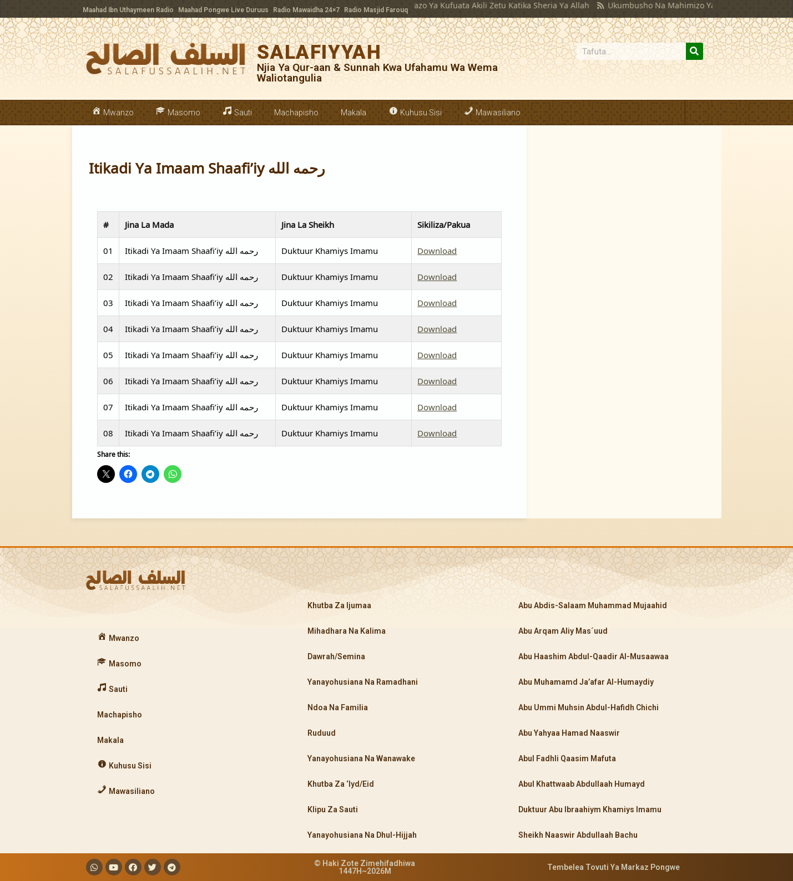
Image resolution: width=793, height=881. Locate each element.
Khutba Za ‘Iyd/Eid (340, 784)
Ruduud (321, 733)
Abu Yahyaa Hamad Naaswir (569, 733)
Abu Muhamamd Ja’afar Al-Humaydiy (586, 682)
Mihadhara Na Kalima (346, 631)
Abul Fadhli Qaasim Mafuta (567, 758)
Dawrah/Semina (336, 656)
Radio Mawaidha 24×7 (306, 10)
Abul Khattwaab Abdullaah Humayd (581, 784)
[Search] (694, 51)
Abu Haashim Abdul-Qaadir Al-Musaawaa (593, 656)
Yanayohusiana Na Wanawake (361, 758)
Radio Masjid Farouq (376, 10)
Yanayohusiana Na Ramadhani (362, 682)
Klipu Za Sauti (332, 809)
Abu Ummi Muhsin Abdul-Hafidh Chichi (588, 707)
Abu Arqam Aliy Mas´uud (563, 631)
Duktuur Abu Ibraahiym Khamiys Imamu (589, 809)
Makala (353, 112)
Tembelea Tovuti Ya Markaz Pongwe (613, 867)
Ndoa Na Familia (337, 707)
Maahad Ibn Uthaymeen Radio (128, 10)
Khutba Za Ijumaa (339, 605)
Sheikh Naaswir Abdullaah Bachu (578, 835)
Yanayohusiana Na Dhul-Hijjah (362, 835)
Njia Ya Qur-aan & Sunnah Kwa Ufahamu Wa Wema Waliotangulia (377, 72)
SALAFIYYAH (319, 52)
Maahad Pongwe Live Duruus (223, 10)
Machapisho (296, 112)
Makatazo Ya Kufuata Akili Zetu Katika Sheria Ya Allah (471, 5)
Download (437, 250)
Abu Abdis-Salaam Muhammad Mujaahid (592, 605)
